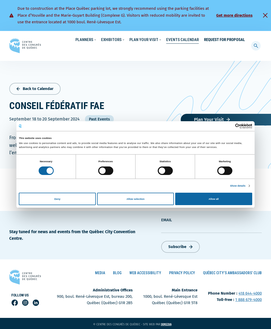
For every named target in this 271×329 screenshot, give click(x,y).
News (194, 40)
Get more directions (234, 15)
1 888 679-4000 (248, 298)
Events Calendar (182, 50)
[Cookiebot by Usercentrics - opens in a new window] (229, 126)
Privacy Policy (182, 272)
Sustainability (173, 40)
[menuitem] (242, 39)
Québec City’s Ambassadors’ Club (232, 272)
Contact (227, 40)
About (209, 40)
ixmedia (169, 323)
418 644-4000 (250, 292)
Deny (57, 199)
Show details (237, 185)
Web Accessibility (145, 272)
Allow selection (135, 199)
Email (166, 218)
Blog (117, 272)
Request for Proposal (224, 50)
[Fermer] (265, 15)
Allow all (214, 199)
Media (100, 272)
